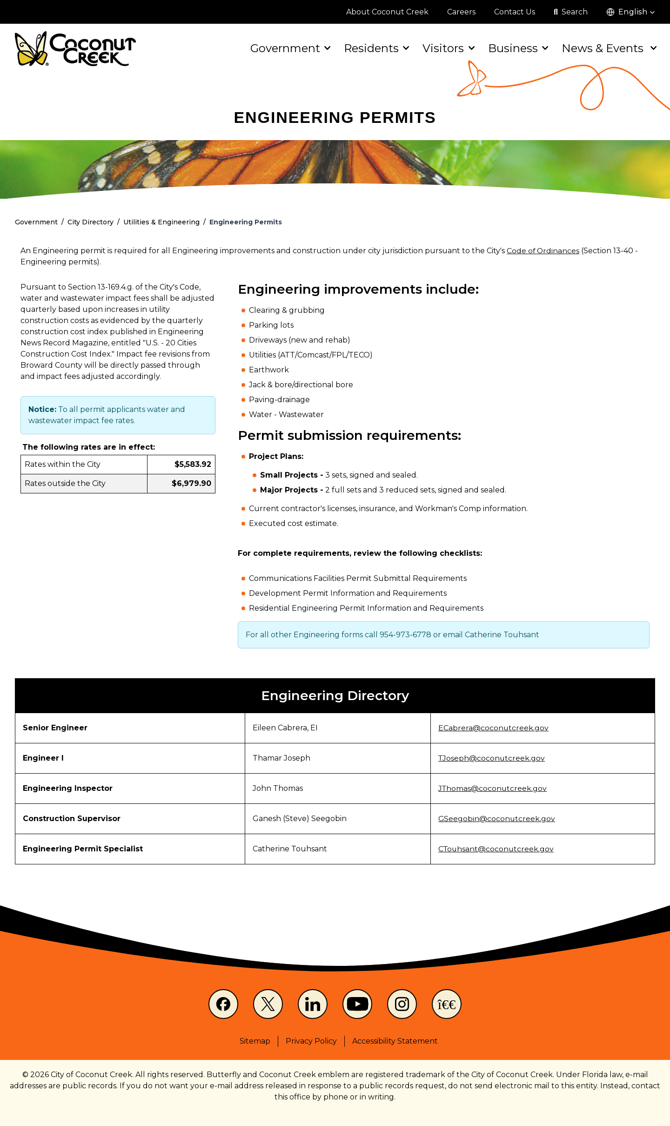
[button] (630, 12)
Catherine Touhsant (502, 634)
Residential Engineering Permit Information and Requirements (366, 608)
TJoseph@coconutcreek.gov (491, 758)
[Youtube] (357, 1004)
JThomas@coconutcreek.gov (492, 788)
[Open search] (571, 12)
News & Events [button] (608, 48)
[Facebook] (223, 1004)
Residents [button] (376, 48)
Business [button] (517, 48)
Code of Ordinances (543, 250)
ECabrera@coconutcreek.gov (492, 727)
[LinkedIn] (313, 1004)
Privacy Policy (311, 1041)
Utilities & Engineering (161, 222)
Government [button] (289, 48)
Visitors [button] (447, 48)
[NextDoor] (447, 1004)
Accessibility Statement (395, 1041)
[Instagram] (402, 1004)
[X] (268, 1004)
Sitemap (255, 1041)
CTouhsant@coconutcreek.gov (496, 848)
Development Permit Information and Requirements (348, 593)
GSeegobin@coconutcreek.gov (496, 818)
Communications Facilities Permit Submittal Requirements (358, 578)
